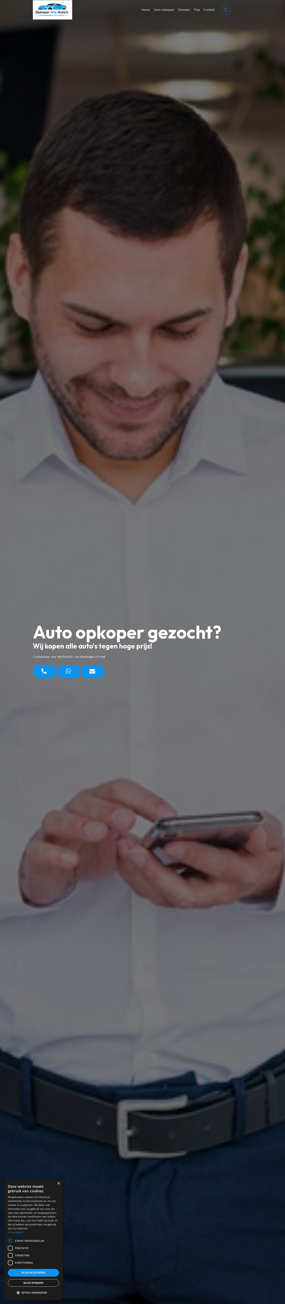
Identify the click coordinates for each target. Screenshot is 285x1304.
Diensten (184, 10)
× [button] (58, 1183)
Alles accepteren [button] (33, 1272)
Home (145, 10)
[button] (33, 1292)
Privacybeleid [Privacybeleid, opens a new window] (15, 1232)
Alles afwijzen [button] (33, 1282)
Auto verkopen (164, 10)
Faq (197, 10)
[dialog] (33, 1239)
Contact (209, 10)
